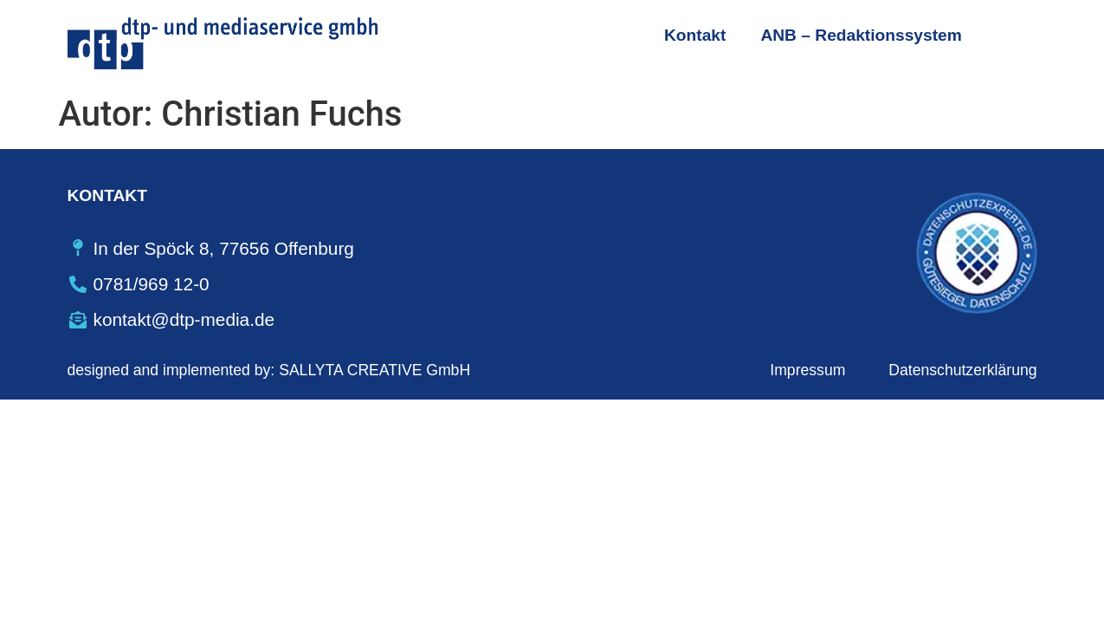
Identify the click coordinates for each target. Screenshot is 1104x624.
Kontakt (695, 35)
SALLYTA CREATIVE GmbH (374, 370)
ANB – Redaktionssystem (860, 35)
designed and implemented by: (171, 370)
